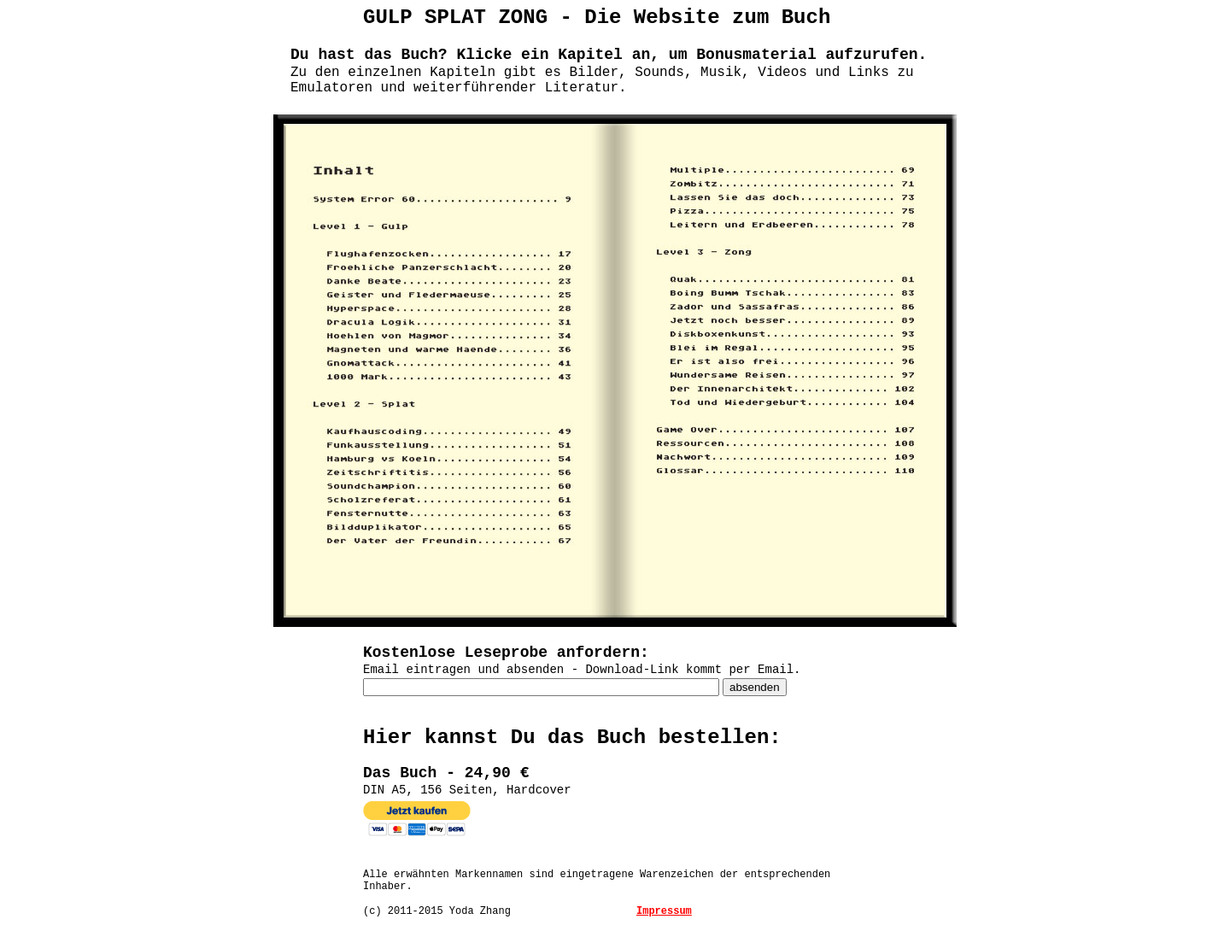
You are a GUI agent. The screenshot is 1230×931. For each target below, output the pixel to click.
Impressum (664, 911)
